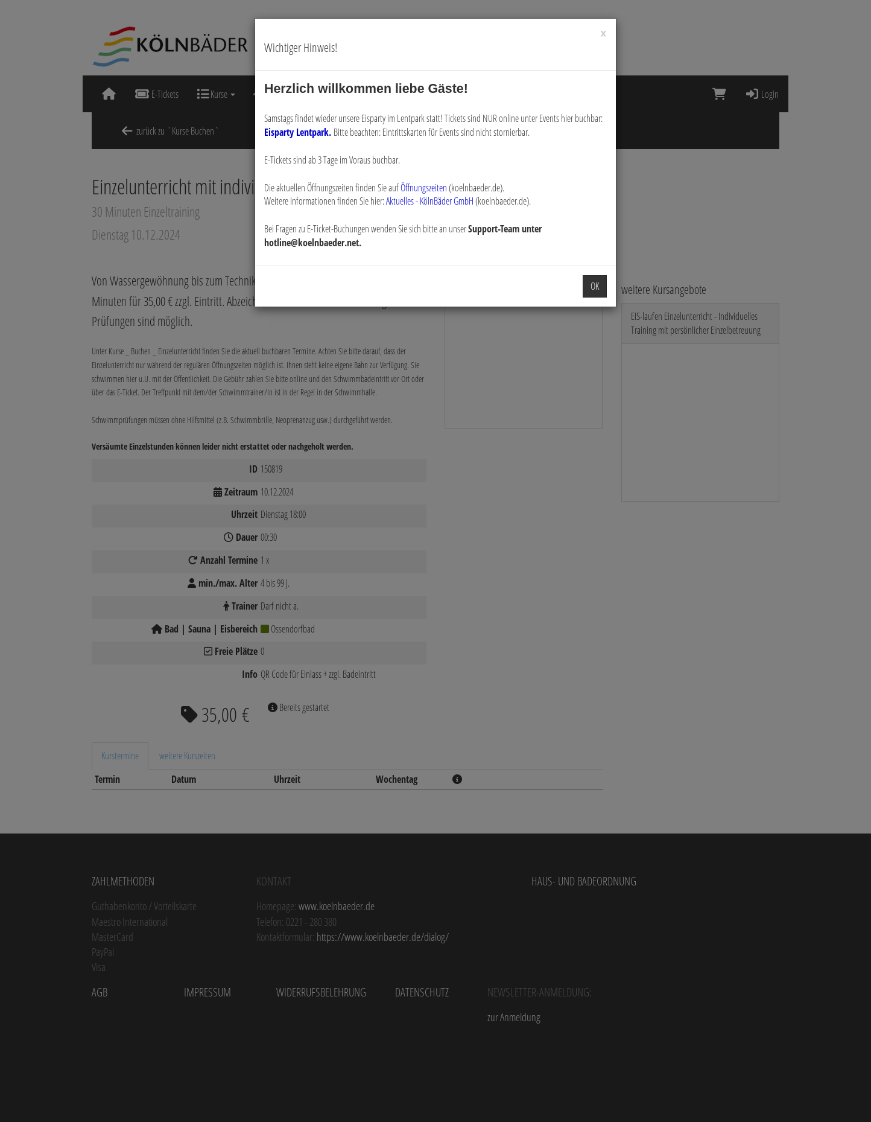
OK (595, 286)
